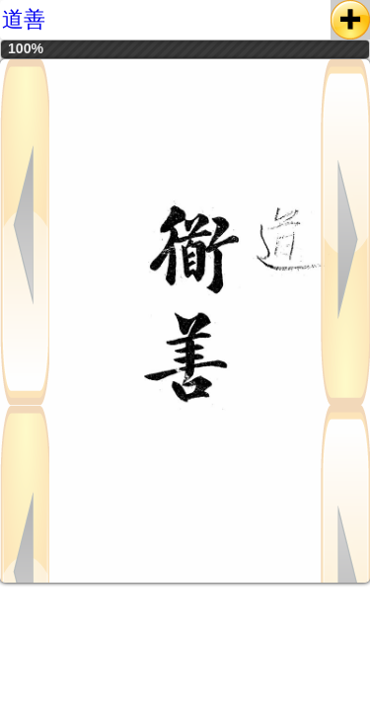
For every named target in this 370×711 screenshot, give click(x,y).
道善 (23, 19)
